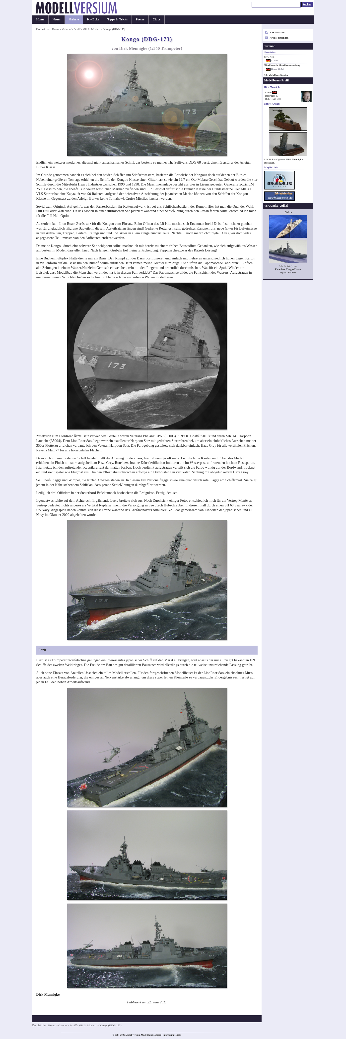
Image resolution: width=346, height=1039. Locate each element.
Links (178, 1035)
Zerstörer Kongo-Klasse (288, 269)
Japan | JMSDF (287, 272)
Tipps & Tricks (117, 19)
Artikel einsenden (279, 37)
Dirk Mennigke (294, 159)
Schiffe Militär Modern (87, 29)
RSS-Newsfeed (277, 32)
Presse (140, 19)
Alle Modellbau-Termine (276, 75)
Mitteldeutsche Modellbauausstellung (282, 65)
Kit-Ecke (93, 19)
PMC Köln (269, 57)
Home (40, 19)
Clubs (157, 19)
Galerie (74, 19)
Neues (57, 19)
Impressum (168, 1035)
